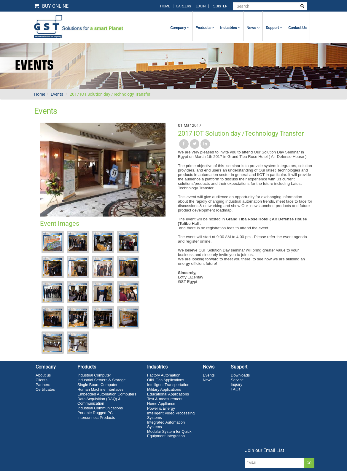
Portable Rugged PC (95, 413)
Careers (183, 6)
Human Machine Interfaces (100, 389)
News (253, 27)
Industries (230, 27)
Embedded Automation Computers (106, 394)
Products (204, 27)
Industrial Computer (94, 375)
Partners (43, 384)
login (201, 6)
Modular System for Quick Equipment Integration (169, 433)
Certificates (45, 389)
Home (39, 94)
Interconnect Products (96, 417)
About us (43, 375)
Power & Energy (161, 408)
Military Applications (164, 389)
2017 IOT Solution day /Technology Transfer (110, 94)
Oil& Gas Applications (165, 380)
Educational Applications (168, 394)
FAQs (236, 389)
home (165, 6)
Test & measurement (164, 399)
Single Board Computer (97, 384)
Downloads (240, 375)
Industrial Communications (100, 408)
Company (179, 27)
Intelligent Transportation (168, 384)
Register (219, 6)
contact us (297, 27)
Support (274, 27)
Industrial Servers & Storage (101, 380)
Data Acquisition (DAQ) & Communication (99, 401)
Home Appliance (161, 403)
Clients (41, 380)
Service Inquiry (237, 382)
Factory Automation (163, 375)
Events (57, 94)
